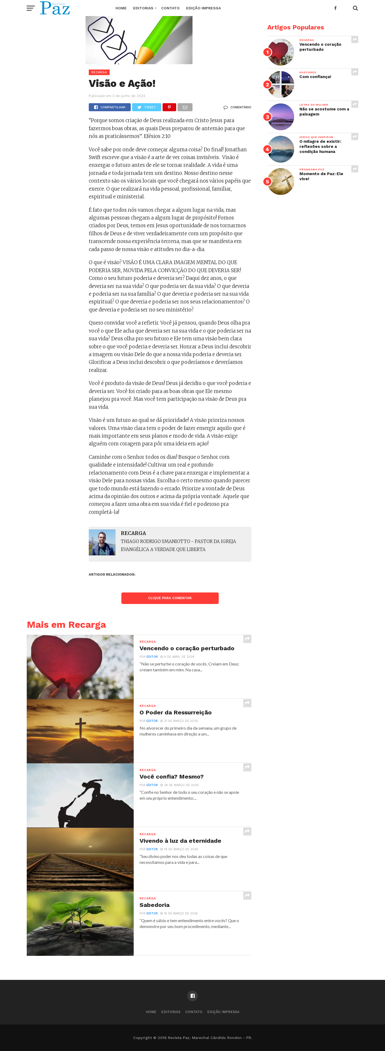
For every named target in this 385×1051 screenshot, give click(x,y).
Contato (170, 8)
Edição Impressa (203, 8)
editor (152, 657)
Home (121, 8)
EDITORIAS (143, 8)
